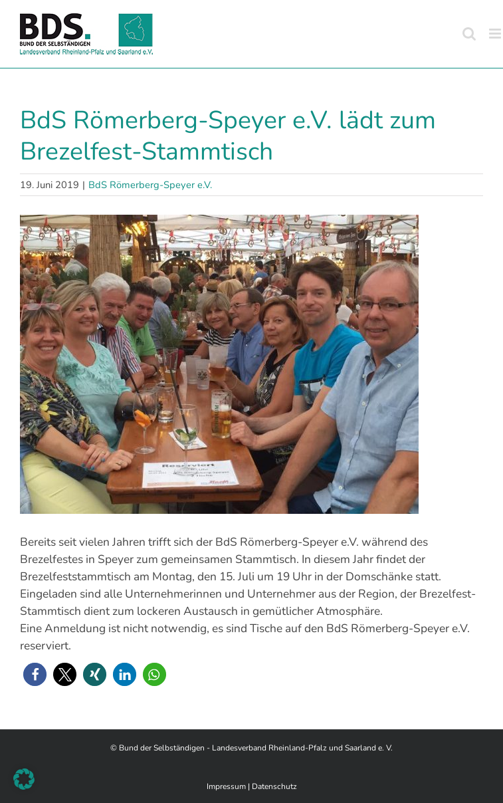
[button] (35, 674)
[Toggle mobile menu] (496, 34)
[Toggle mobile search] (469, 34)
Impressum (226, 786)
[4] (251, 364)
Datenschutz (274, 786)
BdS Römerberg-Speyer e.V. (150, 184)
